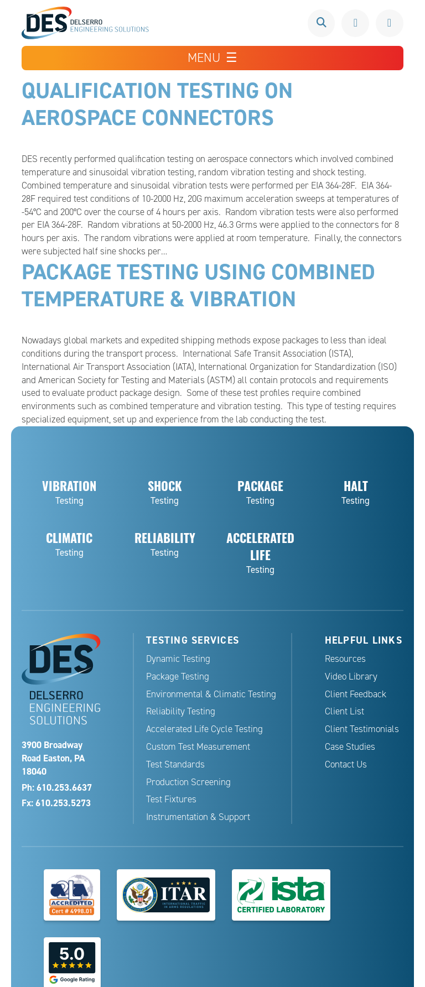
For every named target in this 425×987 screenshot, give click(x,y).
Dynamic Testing (178, 657)
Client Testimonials (362, 727)
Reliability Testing (180, 710)
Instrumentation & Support (198, 815)
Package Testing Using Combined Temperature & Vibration (199, 283)
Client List (344, 710)
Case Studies (350, 745)
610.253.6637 (355, 23)
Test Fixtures (171, 798)
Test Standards (175, 763)
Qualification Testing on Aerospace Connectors (157, 103)
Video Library (351, 675)
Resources (345, 657)
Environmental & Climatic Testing (211, 692)
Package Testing (177, 675)
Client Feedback (355, 692)
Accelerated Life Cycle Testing (204, 727)
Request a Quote (389, 23)
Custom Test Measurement (198, 745)
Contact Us (346, 763)
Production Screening (188, 780)
